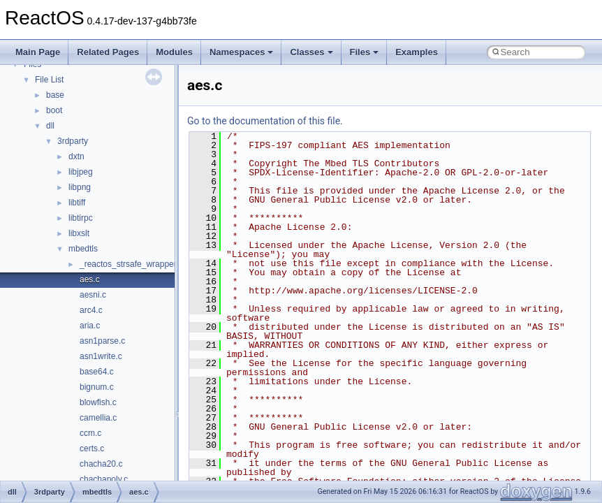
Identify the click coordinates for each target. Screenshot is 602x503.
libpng (79, 187)
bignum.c (97, 387)
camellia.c (98, 418)
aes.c (90, 279)
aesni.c (93, 295)
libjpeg (80, 172)
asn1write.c (101, 356)
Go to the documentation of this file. (265, 120)
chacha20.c (101, 464)
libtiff (76, 202)
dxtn (76, 156)
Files (364, 52)
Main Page (37, 52)
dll (50, 126)
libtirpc (80, 218)
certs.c (92, 448)
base (55, 95)
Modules (174, 52)
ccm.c (90, 433)
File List (49, 80)
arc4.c (91, 310)
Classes (311, 52)
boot (54, 110)
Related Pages (108, 52)
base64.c (97, 372)
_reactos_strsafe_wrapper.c (131, 264)
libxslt (78, 233)
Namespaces (242, 52)
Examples (416, 52)
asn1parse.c (102, 341)
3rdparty (72, 141)
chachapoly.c (104, 479)
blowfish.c (98, 402)
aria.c (90, 325)
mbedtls (83, 249)
